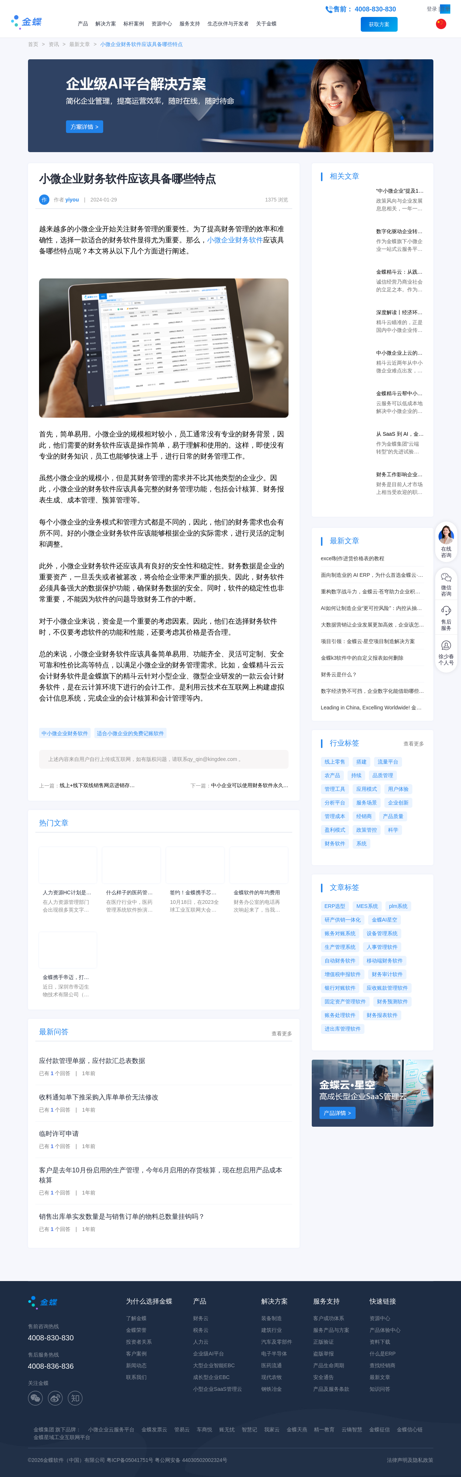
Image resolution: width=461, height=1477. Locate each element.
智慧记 (249, 1429)
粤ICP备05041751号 (130, 1460)
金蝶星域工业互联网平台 (62, 1437)
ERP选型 (335, 906)
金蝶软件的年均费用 (257, 892)
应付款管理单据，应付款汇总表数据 (92, 1060)
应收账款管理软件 (387, 988)
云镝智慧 (352, 1429)
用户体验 (398, 789)
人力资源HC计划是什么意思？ (67, 893)
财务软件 (335, 843)
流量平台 (388, 762)
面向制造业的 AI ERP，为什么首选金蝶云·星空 (372, 575)
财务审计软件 (387, 974)
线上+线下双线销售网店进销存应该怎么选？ (98, 785)
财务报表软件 (382, 1015)
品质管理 (383, 775)
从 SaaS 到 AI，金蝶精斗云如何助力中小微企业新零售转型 (400, 434)
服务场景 (366, 803)
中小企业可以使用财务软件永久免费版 (250, 785)
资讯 (54, 44)
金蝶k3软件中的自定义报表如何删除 (362, 658)
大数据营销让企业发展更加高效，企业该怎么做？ (372, 625)
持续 (356, 775)
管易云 (182, 1429)
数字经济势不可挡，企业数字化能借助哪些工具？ (372, 691)
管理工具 (335, 789)
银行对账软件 (340, 988)
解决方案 (105, 24)
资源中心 (161, 24)
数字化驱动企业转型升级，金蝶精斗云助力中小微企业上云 (399, 231)
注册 (445, 9)
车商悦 (204, 1429)
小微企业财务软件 (235, 240)
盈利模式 (335, 830)
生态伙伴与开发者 (228, 24)
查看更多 (282, 1033)
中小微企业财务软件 (65, 733)
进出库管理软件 (343, 1029)
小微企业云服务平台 (111, 1429)
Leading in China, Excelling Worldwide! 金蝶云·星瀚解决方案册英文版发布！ (371, 708)
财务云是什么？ (339, 674)
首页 (33, 44)
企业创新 (398, 803)
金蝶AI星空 (384, 920)
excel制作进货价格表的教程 (353, 558)
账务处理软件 (340, 1015)
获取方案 (379, 24)
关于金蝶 (266, 24)
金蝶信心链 (410, 1429)
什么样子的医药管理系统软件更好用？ (129, 893)
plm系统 (398, 906)
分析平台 (335, 803)
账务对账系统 (340, 933)
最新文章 (79, 44)
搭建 (361, 762)
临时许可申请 (59, 1133)
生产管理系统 (340, 947)
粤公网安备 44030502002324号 (191, 1460)
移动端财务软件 (385, 961)
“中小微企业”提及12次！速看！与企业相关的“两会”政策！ (399, 191)
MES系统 (367, 906)
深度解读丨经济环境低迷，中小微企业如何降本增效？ (399, 312)
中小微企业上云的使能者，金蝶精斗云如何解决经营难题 (399, 353)
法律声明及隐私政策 (410, 1460)
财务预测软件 (392, 1001)
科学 (393, 830)
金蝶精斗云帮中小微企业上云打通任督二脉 (399, 393)
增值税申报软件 (343, 974)
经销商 (364, 816)
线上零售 (335, 762)
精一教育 (324, 1429)
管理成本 (335, 816)
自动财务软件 (340, 961)
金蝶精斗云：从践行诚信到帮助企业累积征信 (399, 272)
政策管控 (366, 830)
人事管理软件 (382, 947)
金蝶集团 (44, 1429)
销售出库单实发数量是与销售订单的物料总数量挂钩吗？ (122, 1216)
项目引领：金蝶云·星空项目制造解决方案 (368, 641)
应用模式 (366, 789)
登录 (432, 9)
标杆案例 (133, 24)
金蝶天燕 (297, 1429)
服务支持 (189, 24)
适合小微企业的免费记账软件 (130, 733)
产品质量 (393, 816)
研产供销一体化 (343, 920)
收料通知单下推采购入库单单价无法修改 (98, 1097)
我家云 (272, 1429)
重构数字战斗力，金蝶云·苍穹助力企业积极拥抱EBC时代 (370, 592)
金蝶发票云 (154, 1429)
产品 (83, 24)
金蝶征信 (379, 1429)
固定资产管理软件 (345, 1001)
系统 (361, 843)
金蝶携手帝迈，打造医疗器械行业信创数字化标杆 (66, 977)
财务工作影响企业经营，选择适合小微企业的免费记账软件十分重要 (399, 474)
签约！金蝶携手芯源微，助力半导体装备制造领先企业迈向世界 (193, 893)
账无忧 (227, 1429)
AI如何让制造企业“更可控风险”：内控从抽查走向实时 (371, 608)
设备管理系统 (382, 933)
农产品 (332, 775)
